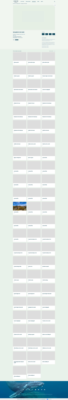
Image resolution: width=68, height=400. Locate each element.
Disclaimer (35, 392)
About (42, 1)
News (38, 1)
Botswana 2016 (18, 3)
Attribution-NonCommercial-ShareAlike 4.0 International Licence (43, 394)
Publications (28, 1)
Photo (15, 3)
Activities (22, 1)
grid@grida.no (50, 44)
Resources (34, 1)
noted (23, 394)
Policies (38, 392)
